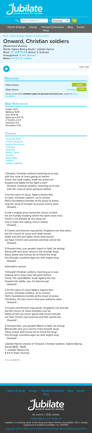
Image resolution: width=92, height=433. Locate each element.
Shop (46, 30)
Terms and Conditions (34, 428)
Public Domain (27, 55)
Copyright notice (13, 428)
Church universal (14, 141)
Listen (79, 84)
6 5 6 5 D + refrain (21, 58)
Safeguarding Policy (77, 428)
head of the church (15, 144)
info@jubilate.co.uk (39, 418)
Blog (70, 27)
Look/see (10, 147)
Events (80, 27)
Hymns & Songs (16, 27)
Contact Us (56, 418)
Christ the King (13, 139)
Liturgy (33, 27)
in (50, 20)
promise (10, 155)
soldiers (10, 160)
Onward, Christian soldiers (37, 35)
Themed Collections (52, 27)
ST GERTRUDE (19, 52)
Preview (71, 89)
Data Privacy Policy (56, 428)
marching (10, 149)
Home (6, 35)
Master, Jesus (12, 152)
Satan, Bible (11, 158)
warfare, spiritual (14, 163)
